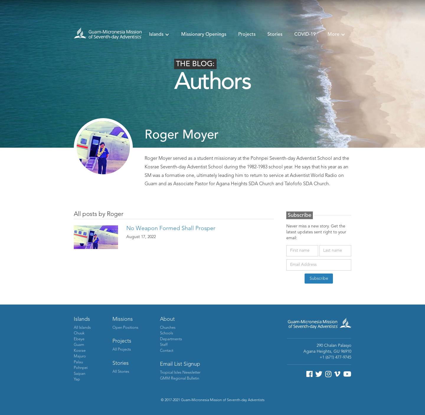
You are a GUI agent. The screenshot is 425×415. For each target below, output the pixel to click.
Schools (166, 333)
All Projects (121, 349)
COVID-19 (305, 34)
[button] (159, 34)
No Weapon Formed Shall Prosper (170, 229)
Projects (247, 34)
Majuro (80, 356)
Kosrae (80, 351)
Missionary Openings (203, 34)
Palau (78, 362)
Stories (274, 34)
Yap (77, 379)
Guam (79, 345)
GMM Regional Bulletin (179, 378)
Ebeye (79, 339)
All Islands (82, 328)
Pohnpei (81, 368)
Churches (168, 328)
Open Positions (125, 328)
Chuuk (79, 333)
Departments (171, 339)
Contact (166, 351)
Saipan (79, 374)
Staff (164, 345)
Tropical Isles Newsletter (180, 373)
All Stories (120, 372)
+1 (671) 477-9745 (335, 357)
